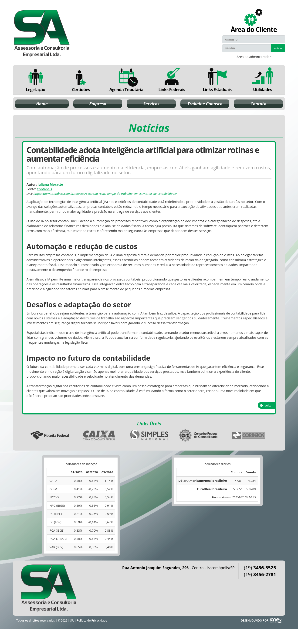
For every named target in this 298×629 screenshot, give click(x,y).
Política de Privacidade (92, 620)
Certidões (81, 79)
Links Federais (171, 79)
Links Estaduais (217, 79)
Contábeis (44, 189)
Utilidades (262, 79)
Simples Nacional (149, 435)
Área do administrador (254, 57)
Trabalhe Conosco (205, 103)
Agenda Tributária (126, 79)
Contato (258, 103)
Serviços (151, 103)
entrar (278, 48)
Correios (248, 435)
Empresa (97, 103)
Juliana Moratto (50, 184)
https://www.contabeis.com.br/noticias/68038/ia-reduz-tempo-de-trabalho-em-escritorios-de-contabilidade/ (105, 193)
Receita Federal (49, 435)
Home (41, 103)
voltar (266, 405)
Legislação (35, 79)
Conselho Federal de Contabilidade (198, 435)
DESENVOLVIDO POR (254, 620)
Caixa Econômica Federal (99, 435)
